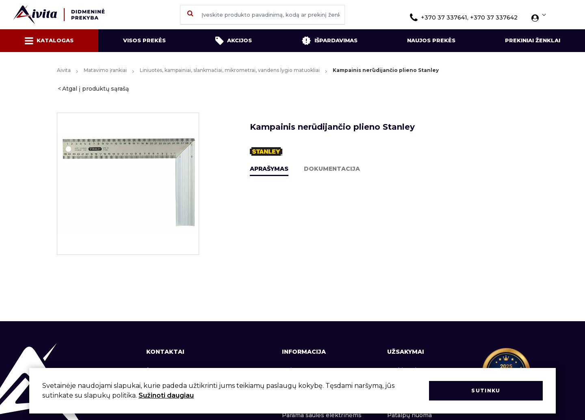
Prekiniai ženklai (532, 40)
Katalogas (49, 41)
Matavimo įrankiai (105, 70)
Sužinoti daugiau (166, 395)
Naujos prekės (431, 40)
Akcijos (233, 41)
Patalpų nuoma (409, 415)
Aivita (64, 70)
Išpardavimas (329, 41)
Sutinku (485, 390)
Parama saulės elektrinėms (322, 415)
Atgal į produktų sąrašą (95, 88)
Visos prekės (144, 40)
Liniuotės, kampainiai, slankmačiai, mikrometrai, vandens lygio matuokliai (230, 70)
